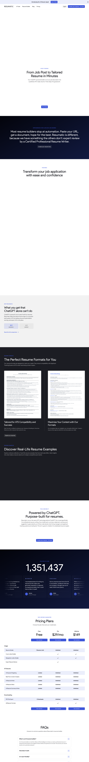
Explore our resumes (10, 435)
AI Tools (18, 6)
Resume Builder (26, 6)
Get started (39, 640)
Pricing (38, 6)
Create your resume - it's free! (76, 6)
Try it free (44, 106)
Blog (33, 6)
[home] (9, 6)
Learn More (54, 2)
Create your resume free (44, 146)
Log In (64, 6)
